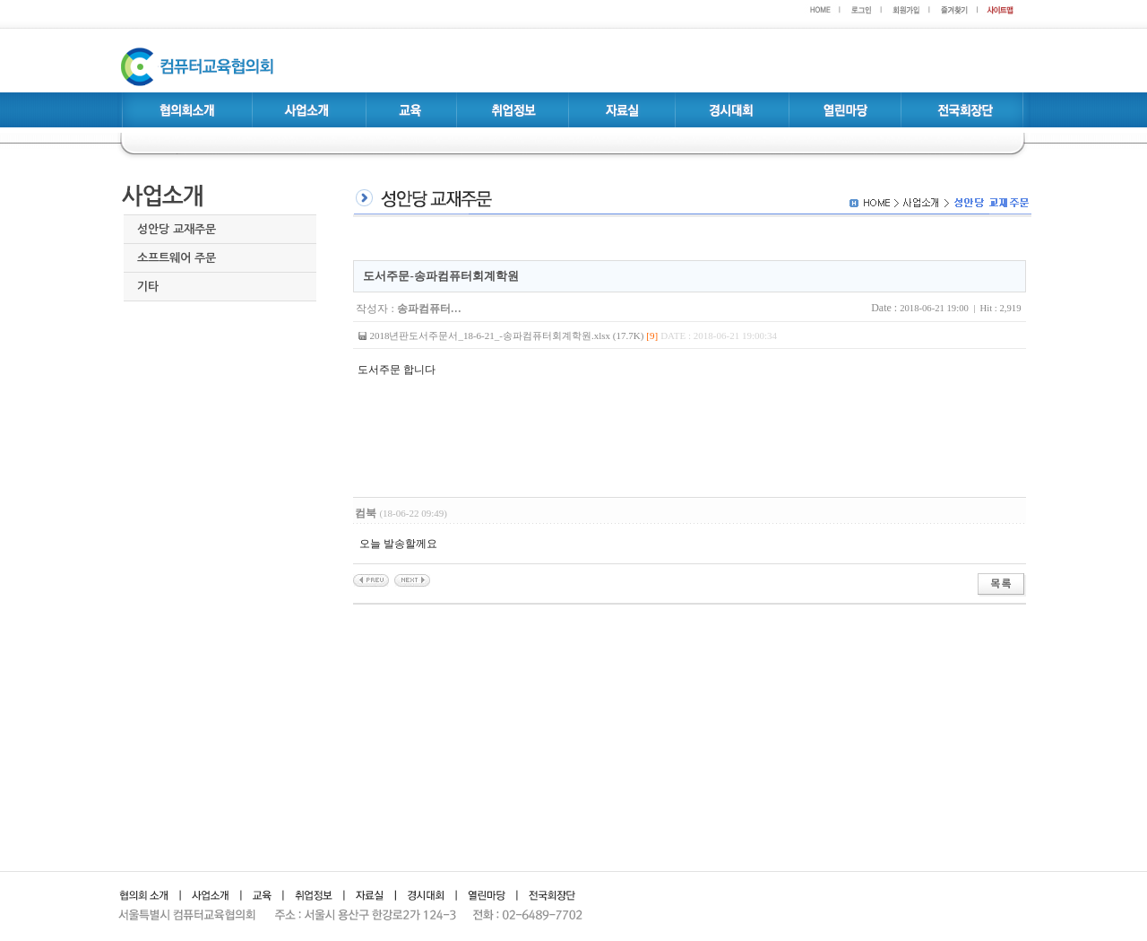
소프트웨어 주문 (176, 258)
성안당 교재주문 (176, 229)
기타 (148, 286)
